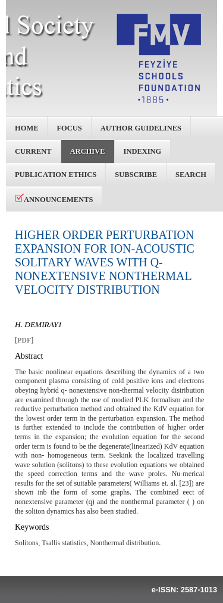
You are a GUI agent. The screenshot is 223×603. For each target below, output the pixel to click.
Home (26, 128)
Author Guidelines (140, 128)
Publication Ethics (55, 174)
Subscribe (136, 174)
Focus (68, 128)
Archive (87, 151)
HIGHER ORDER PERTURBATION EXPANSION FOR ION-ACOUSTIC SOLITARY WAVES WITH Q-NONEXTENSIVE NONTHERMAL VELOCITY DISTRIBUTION (104, 262)
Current (33, 151)
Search (190, 174)
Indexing (143, 151)
